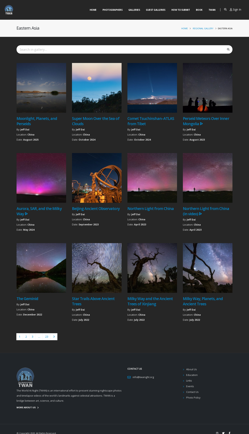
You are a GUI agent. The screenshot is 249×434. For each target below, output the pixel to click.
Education (192, 375)
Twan (212, 10)
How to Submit (180, 10)
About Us (191, 369)
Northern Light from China (150, 208)
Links (189, 380)
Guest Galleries (155, 10)
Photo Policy (193, 397)
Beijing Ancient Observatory (96, 208)
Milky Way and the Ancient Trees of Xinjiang (150, 301)
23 (46, 336)
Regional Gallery (203, 28)
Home (93, 10)
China (30, 134)
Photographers (113, 10)
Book (199, 10)
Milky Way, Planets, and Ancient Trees (203, 301)
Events (190, 386)
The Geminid (27, 298)
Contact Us (192, 392)
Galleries (134, 10)
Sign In (235, 9)
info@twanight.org (143, 377)
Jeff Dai (24, 129)
